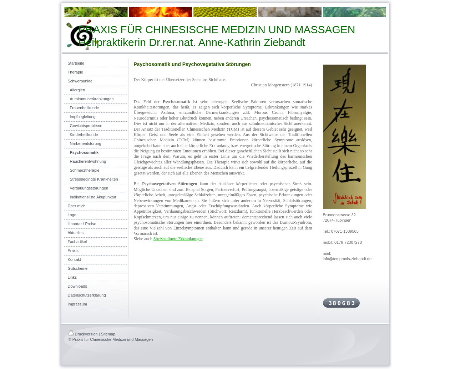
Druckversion (83, 334)
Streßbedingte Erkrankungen (178, 238)
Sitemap (108, 334)
